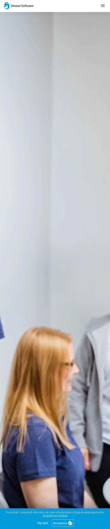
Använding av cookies (55, 515)
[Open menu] (102, 6)
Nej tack (42, 523)
